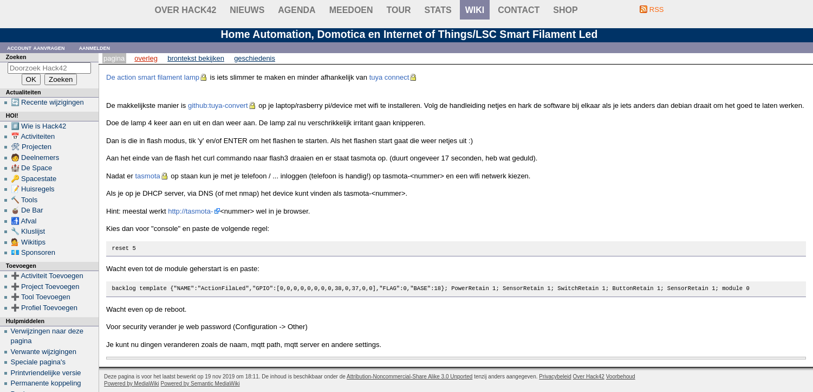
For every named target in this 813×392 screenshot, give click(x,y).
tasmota (147, 176)
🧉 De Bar (27, 210)
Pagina (114, 58)
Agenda (296, 10)
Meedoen (351, 10)
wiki (475, 10)
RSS (656, 9)
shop (565, 10)
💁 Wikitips (28, 242)
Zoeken (16, 57)
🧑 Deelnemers (35, 157)
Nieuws (247, 10)
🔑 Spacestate (34, 179)
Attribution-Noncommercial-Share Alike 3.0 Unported (409, 377)
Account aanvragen (36, 47)
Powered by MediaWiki (131, 384)
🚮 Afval (24, 221)
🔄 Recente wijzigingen (47, 102)
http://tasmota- (190, 211)
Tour (399, 10)
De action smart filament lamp (152, 77)
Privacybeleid (555, 377)
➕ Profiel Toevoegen (44, 308)
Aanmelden (94, 47)
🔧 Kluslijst (28, 231)
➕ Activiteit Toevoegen (47, 276)
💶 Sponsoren (33, 252)
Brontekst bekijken (195, 58)
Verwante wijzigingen (43, 352)
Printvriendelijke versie (46, 373)
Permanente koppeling (46, 383)
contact (518, 10)
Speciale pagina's (38, 362)
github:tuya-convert (218, 105)
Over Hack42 (186, 10)
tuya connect (389, 77)
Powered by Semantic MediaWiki (200, 384)
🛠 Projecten (31, 147)
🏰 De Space (32, 168)
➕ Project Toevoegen (45, 286)
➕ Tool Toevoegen (40, 297)
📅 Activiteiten (33, 136)
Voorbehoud (620, 377)
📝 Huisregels (33, 189)
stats (438, 10)
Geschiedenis (254, 58)
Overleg (146, 58)
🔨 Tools (24, 200)
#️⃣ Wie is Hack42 (39, 126)
